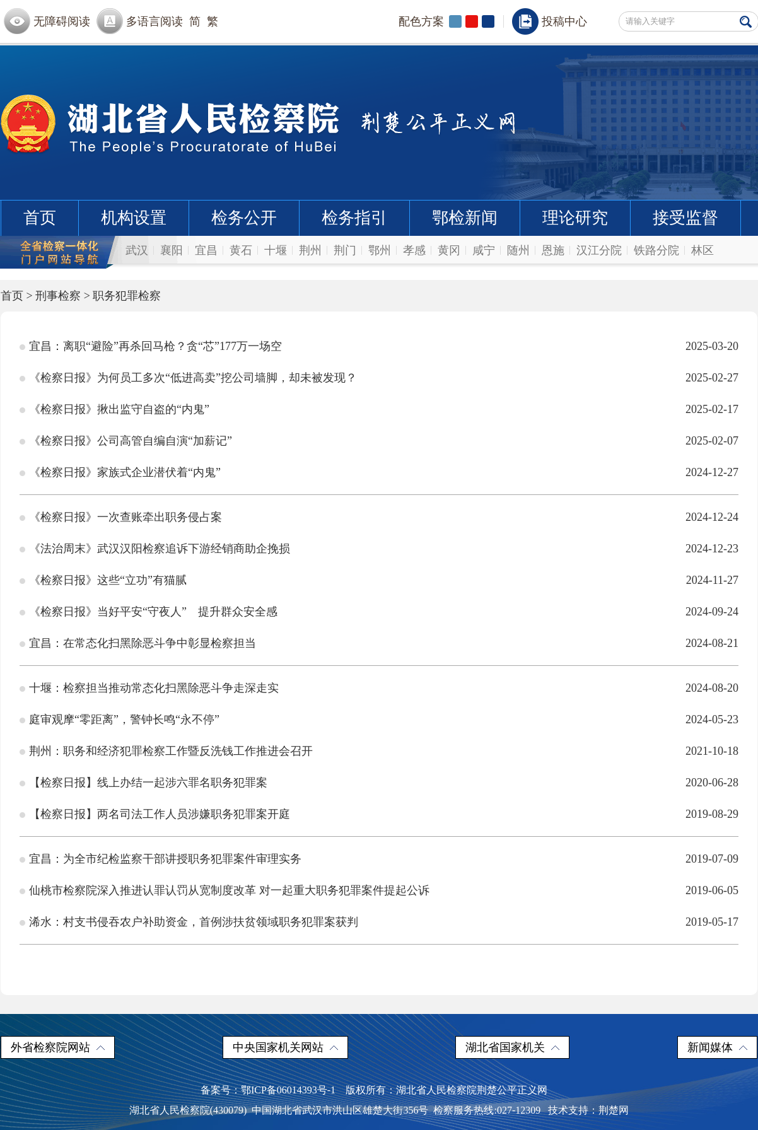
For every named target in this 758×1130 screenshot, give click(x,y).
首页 (39, 218)
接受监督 (685, 218)
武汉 (136, 250)
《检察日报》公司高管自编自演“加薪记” (130, 440)
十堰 (275, 250)
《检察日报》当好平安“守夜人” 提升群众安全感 (153, 611)
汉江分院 (599, 250)
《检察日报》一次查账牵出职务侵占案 (125, 517)
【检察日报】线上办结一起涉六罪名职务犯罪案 (148, 782)
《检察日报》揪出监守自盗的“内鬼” (119, 409)
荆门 (345, 250)
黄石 (241, 250)
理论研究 (575, 218)
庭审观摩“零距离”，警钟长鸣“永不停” (124, 719)
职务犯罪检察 (127, 295)
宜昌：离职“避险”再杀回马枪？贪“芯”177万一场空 (155, 346)
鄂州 (379, 250)
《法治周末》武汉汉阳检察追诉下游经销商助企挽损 (159, 548)
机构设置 (133, 218)
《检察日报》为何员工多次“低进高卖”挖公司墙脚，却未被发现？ (193, 377)
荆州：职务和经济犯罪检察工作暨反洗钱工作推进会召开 (171, 751)
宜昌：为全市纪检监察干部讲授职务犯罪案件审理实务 (165, 859)
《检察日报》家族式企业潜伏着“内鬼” (125, 472)
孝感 (414, 250)
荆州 (310, 250)
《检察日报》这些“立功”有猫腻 (108, 580)
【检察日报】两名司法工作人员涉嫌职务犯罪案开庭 (159, 814)
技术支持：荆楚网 (588, 1110)
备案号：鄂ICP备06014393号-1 (268, 1090)
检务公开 (244, 218)
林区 (702, 250)
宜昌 (206, 250)
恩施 (553, 250)
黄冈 (449, 250)
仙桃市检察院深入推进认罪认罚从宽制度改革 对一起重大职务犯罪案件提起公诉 (229, 890)
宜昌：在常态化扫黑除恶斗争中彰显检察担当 (142, 643)
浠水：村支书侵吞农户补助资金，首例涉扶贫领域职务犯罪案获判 (193, 922)
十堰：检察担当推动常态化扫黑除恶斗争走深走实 (154, 688)
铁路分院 (656, 250)
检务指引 (354, 218)
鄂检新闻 (465, 218)
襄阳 (171, 250)
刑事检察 (58, 295)
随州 (518, 250)
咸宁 (483, 250)
